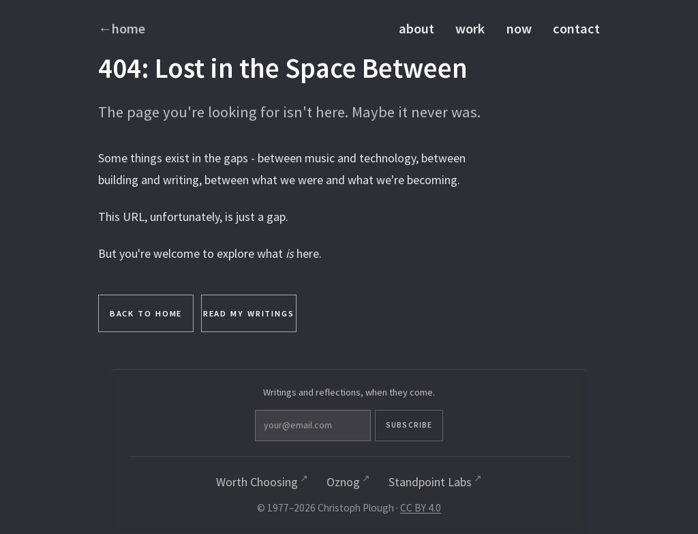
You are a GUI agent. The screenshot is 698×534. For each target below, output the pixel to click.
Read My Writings (248, 313)
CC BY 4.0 (420, 507)
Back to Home (146, 313)
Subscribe (409, 425)
